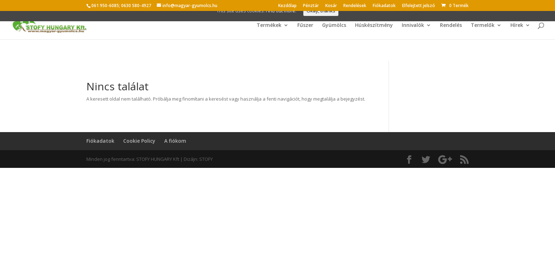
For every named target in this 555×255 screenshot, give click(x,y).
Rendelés (451, 25)
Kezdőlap (287, 6)
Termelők (482, 25)
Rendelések (354, 6)
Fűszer (305, 25)
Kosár (331, 6)
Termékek (269, 25)
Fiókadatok (384, 6)
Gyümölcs (334, 25)
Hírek (516, 25)
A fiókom (175, 140)
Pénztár (311, 6)
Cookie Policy (139, 140)
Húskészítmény (374, 25)
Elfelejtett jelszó (418, 6)
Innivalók (413, 25)
